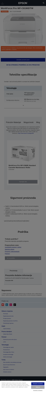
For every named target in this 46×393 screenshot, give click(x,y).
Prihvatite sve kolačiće (38, 383)
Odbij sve (38, 387)
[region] (23, 387)
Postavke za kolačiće (37, 390)
